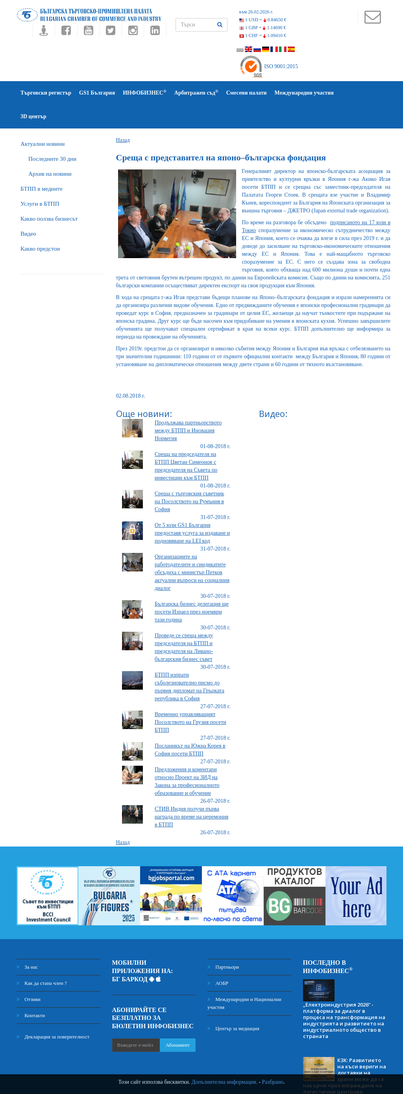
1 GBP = (262, 27)
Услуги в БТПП (39, 180)
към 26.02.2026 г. (256, 12)
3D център (355, 93)
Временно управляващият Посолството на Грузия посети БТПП (190, 698)
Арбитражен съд (196, 92)
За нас (27, 943)
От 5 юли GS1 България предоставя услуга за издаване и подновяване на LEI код (192, 509)
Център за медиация (233, 1005)
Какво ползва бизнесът (49, 195)
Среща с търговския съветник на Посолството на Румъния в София (189, 478)
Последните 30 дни (52, 135)
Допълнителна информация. (224, 1082)
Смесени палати (246, 93)
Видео (28, 210)
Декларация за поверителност (53, 1013)
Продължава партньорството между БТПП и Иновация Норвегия (188, 407)
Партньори (223, 943)
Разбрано (272, 1082)
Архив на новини (50, 150)
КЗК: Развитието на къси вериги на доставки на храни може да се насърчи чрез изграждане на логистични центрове (344, 1052)
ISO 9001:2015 (268, 66)
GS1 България (97, 93)
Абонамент (178, 1021)
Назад (123, 116)
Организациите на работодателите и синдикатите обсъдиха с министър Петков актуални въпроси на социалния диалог (192, 548)
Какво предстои (40, 225)
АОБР (217, 959)
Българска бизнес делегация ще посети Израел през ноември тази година (192, 588)
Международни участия (304, 93)
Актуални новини (42, 120)
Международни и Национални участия (244, 979)
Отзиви (29, 976)
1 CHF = (262, 35)
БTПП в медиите (41, 165)
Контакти (31, 992)
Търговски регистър (45, 93)
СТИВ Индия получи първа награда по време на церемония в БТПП (191, 793)
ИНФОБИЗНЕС (144, 92)
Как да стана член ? (42, 959)
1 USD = (263, 19)
